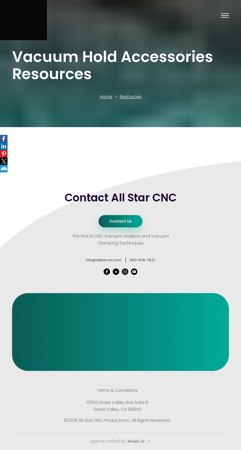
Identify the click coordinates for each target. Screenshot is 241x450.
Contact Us (120, 221)
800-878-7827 (142, 260)
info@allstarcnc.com (104, 260)
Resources (130, 97)
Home (106, 97)
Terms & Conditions (117, 390)
